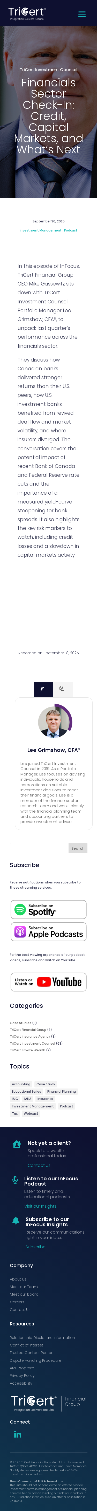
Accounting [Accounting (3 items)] (21, 1084)
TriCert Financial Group (28, 1029)
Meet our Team (24, 1286)
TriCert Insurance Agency (30, 1036)
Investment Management (41, 230)
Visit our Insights (40, 1206)
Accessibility (21, 1383)
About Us (18, 1279)
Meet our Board (24, 1294)
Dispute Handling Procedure (35, 1360)
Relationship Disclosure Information (42, 1337)
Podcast (70, 230)
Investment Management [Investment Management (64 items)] (33, 1106)
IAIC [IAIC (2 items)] (15, 1099)
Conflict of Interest (26, 1345)
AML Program (22, 1368)
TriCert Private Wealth (27, 1050)
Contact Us (39, 1165)
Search (78, 848)
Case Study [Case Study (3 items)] (45, 1084)
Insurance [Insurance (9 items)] (45, 1099)
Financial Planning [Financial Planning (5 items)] (61, 1091)
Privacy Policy (22, 1375)
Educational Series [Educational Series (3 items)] (26, 1091)
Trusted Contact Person (32, 1352)
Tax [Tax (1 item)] (15, 1113)
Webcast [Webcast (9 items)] (31, 1113)
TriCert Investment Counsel (48, 70)
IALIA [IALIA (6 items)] (27, 1099)
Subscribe (36, 1247)
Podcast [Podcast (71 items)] (66, 1106)
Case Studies (20, 1023)
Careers (17, 1302)
